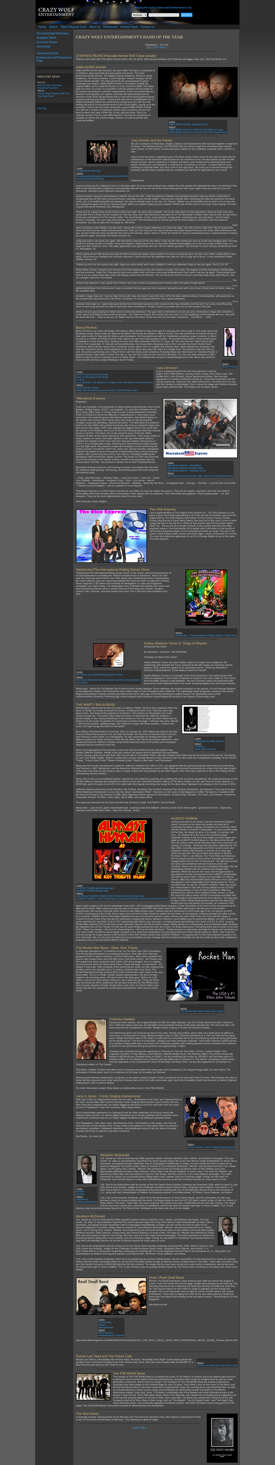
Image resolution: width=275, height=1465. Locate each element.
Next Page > (160, 47)
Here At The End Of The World (92, 374)
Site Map (42, 108)
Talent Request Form (73, 26)
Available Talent (46, 37)
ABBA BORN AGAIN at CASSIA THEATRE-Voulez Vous (198, 132)
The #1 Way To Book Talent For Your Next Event (54, 94)
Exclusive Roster (46, 42)
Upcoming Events (47, 53)
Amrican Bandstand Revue (90, 178)
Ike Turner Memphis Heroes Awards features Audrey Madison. (108, 680)
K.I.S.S (80, 379)
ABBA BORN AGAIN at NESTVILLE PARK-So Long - (196, 129)
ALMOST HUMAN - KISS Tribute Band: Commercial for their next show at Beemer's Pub (122, 898)
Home (42, 26)
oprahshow (82, 1199)
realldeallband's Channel (111, 1335)
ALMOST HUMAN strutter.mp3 (92, 890)
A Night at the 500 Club (88, 171)
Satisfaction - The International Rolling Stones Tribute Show (206, 635)
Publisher (199, 746)
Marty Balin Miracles (205, 749)
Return (101, 1325)
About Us (95, 26)
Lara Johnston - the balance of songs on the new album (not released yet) (114, 382)
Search (53, 26)
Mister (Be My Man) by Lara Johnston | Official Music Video (107, 390)
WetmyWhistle (105, 1327)
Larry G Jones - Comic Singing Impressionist (211, 1147)
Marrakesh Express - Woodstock (184, 465)
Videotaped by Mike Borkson (209, 741)
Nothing (80, 1194)
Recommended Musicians (52, 33)
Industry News (129, 26)
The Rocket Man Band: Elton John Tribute (202, 1011)
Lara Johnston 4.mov (87, 387)
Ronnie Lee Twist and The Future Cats (217, 1365)
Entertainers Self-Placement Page (53, 59)
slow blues (81, 682)
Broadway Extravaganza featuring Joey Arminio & (102, 176)
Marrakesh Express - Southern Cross (186, 470)
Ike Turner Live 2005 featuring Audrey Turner (99, 674)
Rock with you (105, 1332)
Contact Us (148, 26)
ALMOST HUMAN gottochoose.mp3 (95, 888)
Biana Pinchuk (229, 366)
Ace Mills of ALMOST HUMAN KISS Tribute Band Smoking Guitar (110, 896)
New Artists (43, 46)
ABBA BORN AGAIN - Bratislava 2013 (188, 124)
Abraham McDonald (86, 1202)
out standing (104, 1322)
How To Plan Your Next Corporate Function (49, 86)
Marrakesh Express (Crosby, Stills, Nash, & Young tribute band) (200, 476)
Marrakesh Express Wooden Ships (185, 468)
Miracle (80, 1191)
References (110, 26)
